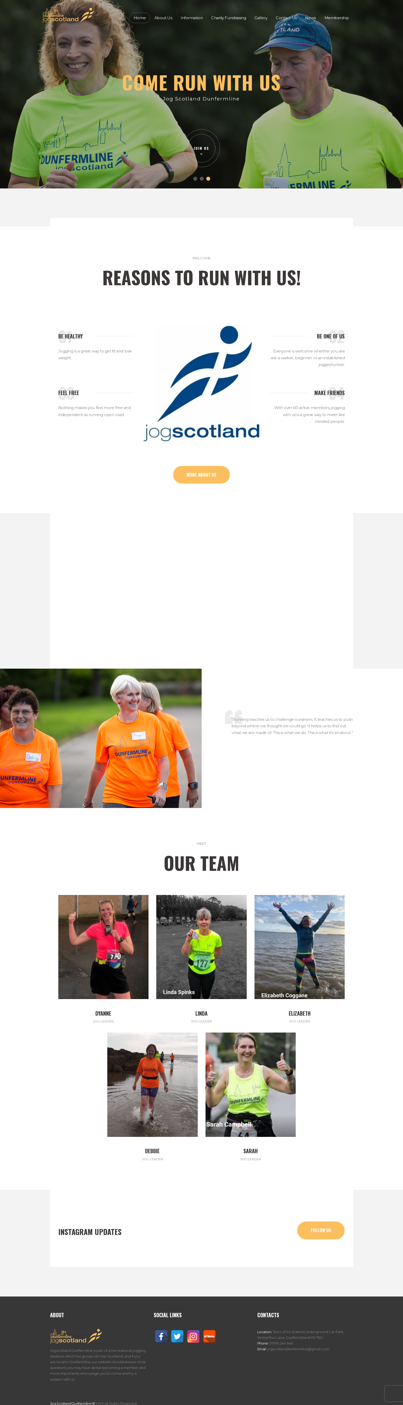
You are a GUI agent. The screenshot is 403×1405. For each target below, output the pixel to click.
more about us (201, 474)
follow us (321, 1230)
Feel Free (68, 393)
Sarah (250, 1151)
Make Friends (329, 393)
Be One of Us (331, 336)
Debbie (152, 1151)
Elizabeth (299, 1013)
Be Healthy (70, 336)
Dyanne (103, 1013)
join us (201, 148)
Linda (201, 1013)
